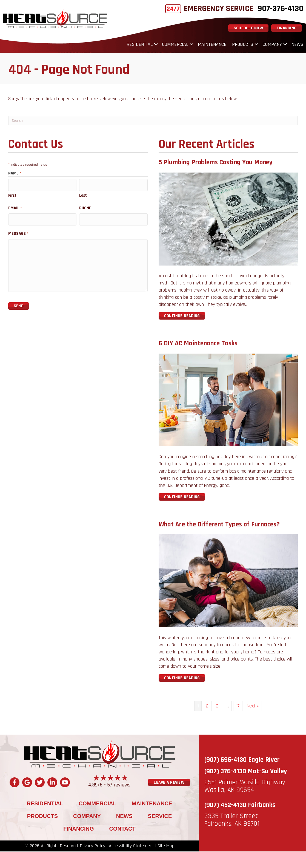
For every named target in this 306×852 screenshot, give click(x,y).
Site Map (166, 846)
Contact (122, 829)
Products (242, 44)
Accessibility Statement (131, 846)
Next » (253, 706)
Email (15, 207)
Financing (78, 829)
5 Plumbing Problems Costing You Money (216, 163)
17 (237, 706)
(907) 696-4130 (225, 760)
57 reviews (118, 785)
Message (18, 231)
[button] (156, 44)
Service (160, 817)
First (12, 194)
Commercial (175, 44)
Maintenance (212, 44)
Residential (140, 44)
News (297, 44)
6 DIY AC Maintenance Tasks (198, 344)
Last (83, 194)
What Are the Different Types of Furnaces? (219, 525)
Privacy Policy (92, 846)
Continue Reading (184, 316)
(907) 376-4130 (225, 772)
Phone (85, 207)
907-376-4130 (280, 8)
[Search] (153, 121)
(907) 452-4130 (225, 805)
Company (272, 44)
